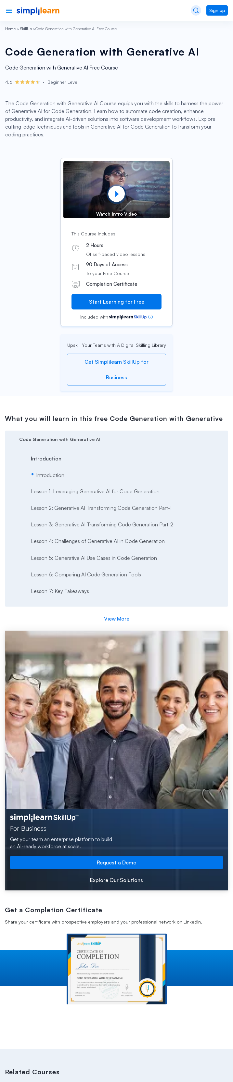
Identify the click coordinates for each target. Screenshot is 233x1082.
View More (116, 618)
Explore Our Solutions (116, 880)
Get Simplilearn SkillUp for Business (116, 370)
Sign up (217, 10)
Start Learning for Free (116, 301)
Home (10, 28)
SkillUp (26, 28)
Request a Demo (116, 862)
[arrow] (116, 438)
